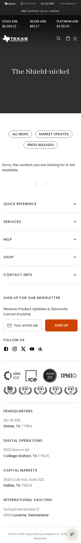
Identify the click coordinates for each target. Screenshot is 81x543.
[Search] (58, 38)
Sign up (61, 325)
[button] (40, 204)
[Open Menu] (75, 38)
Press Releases (40, 144)
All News (20, 134)
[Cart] (68, 38)
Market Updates (54, 134)
